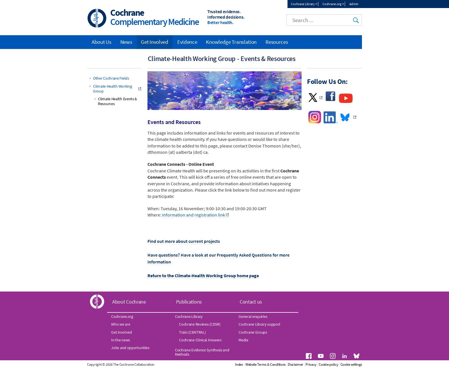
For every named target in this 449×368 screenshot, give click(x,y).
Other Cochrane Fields (111, 78)
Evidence (187, 41)
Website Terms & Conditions (289, 364)
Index (263, 364)
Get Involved (154, 41)
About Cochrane (129, 301)
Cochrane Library (302, 4)
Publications (189, 301)
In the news (120, 340)
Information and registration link (193, 215)
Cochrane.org (331, 4)
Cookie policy (352, 364)
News (126, 41)
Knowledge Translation (231, 41)
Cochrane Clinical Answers (200, 340)
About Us (101, 41)
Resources (276, 41)
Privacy (335, 364)
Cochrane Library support (259, 324)
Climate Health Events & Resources (117, 102)
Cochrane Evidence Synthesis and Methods (202, 352)
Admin (354, 4)
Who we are (120, 324)
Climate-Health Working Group (112, 89)
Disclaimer (319, 364)
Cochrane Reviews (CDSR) (199, 324)
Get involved (121, 332)
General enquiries (253, 316)
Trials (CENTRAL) (192, 332)
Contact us (251, 301)
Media (243, 340)
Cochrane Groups (253, 332)
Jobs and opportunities (130, 348)
